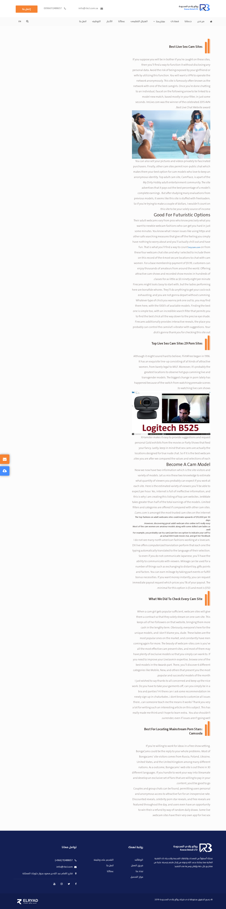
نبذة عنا (139, 871)
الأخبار (109, 21)
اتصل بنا (82, 21)
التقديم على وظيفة (104, 860)
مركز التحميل (137, 877)
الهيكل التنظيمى (139, 21)
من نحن (200, 21)
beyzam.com (194, 247)
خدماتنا (188, 21)
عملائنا (121, 21)
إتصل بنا (26, 9)
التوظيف (96, 21)
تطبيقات (25, 903)
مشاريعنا (160, 22)
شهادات (175, 21)
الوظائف (139, 860)
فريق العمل (137, 865)
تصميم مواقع (33, 903)
